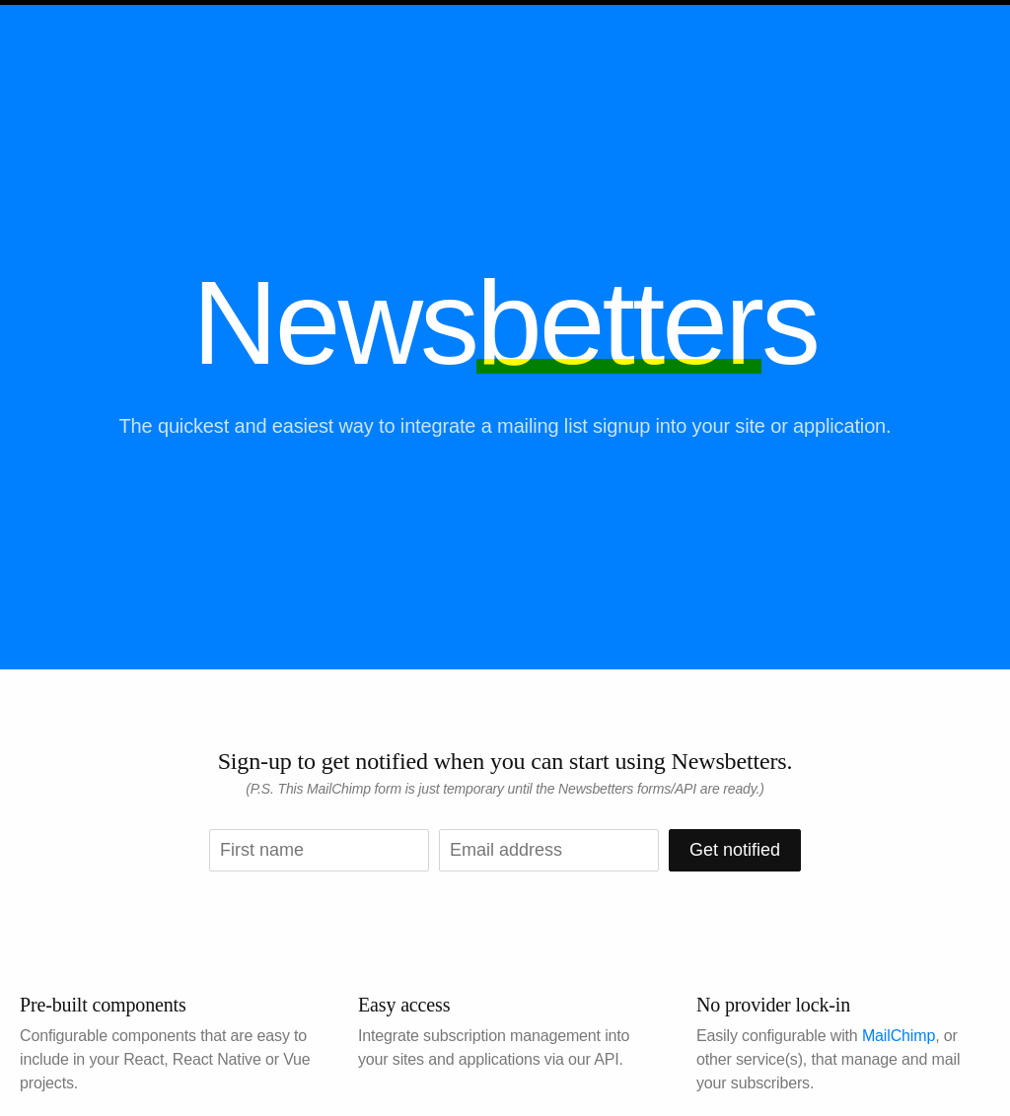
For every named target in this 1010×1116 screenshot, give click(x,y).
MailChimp (898, 1035)
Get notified (734, 850)
